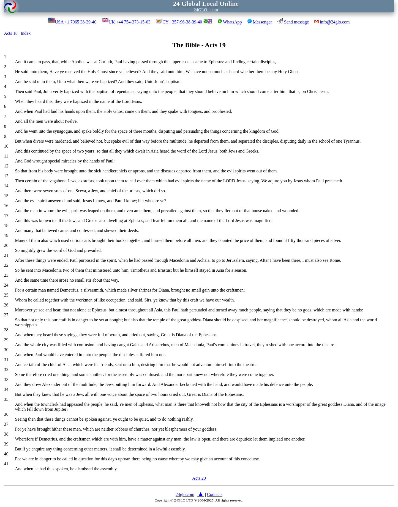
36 (6, 414)
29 (6, 339)
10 (6, 146)
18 (6, 225)
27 (6, 315)
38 (6, 434)
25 (6, 295)
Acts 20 (199, 478)
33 (6, 379)
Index (26, 33)
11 (6, 156)
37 (6, 424)
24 (6, 285)
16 (6, 205)
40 (6, 454)
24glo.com (185, 494)
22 (6, 265)
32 (6, 369)
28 (6, 329)
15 (6, 195)
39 (6, 444)
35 (6, 399)
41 (6, 463)
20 (6, 245)
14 (6, 185)
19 (6, 235)
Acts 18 (10, 33)
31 (6, 359)
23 (6, 275)
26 (6, 305)
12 (6, 166)
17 (6, 215)
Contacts (214, 494)
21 (6, 255)
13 (6, 176)
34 (6, 389)
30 (6, 349)
